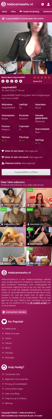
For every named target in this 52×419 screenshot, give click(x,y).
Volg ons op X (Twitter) (14, 398)
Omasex (7, 352)
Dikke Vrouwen (10, 333)
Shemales (8, 357)
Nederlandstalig (29, 11)
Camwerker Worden (14, 312)
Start (4, 11)
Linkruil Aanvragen (12, 388)
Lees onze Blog (10, 393)
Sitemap (7, 403)
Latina (6, 338)
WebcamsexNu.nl (17, 4)
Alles (13, 11)
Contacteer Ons (11, 374)
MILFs (6, 348)
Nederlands (9, 328)
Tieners (7, 343)
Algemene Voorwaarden (15, 379)
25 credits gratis (38, 303)
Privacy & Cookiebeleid (14, 384)
